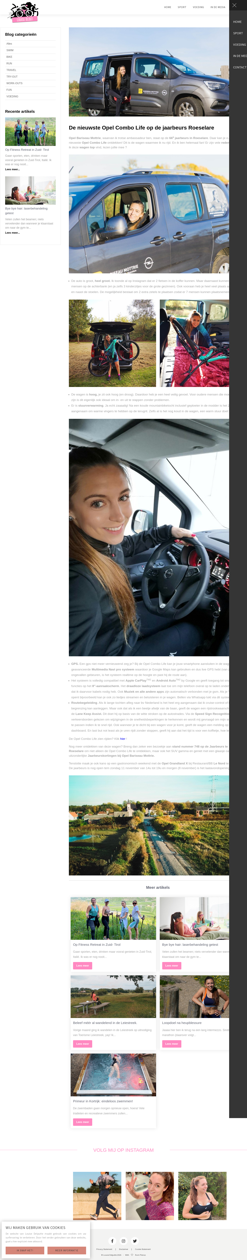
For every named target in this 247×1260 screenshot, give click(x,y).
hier (122, 738)
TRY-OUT (12, 76)
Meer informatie (66, 1250)
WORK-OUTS (14, 83)
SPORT (182, 7)
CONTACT (238, 7)
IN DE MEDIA (217, 7)
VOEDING (198, 7)
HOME (167, 7)
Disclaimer (123, 1249)
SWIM (10, 50)
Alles (9, 43)
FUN (9, 89)
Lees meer (82, 965)
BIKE (9, 57)
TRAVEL (11, 70)
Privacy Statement (104, 1249)
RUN (9, 63)
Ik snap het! (25, 1250)
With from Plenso (135, 1255)
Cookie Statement (143, 1249)
